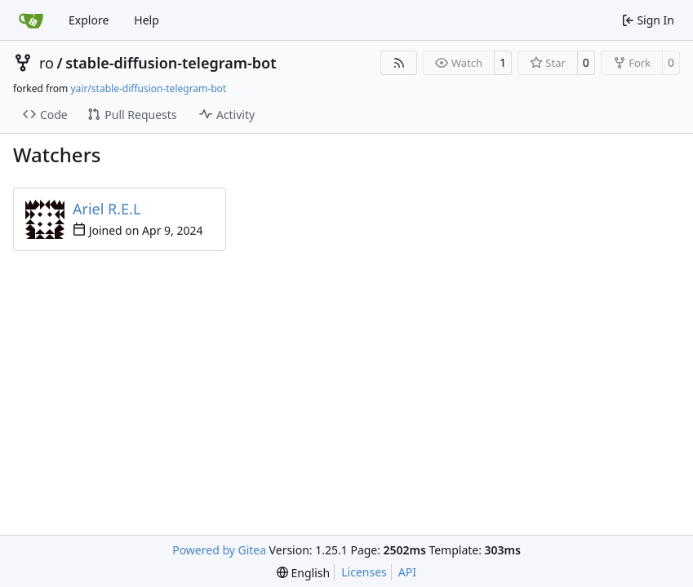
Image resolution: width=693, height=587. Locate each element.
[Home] (31, 20)
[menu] (303, 572)
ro (46, 63)
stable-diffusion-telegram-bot (170, 63)
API (407, 572)
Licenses (364, 572)
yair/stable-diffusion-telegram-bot (148, 88)
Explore (89, 20)
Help (146, 20)
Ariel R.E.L (106, 208)
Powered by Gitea (219, 550)
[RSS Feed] (399, 63)
